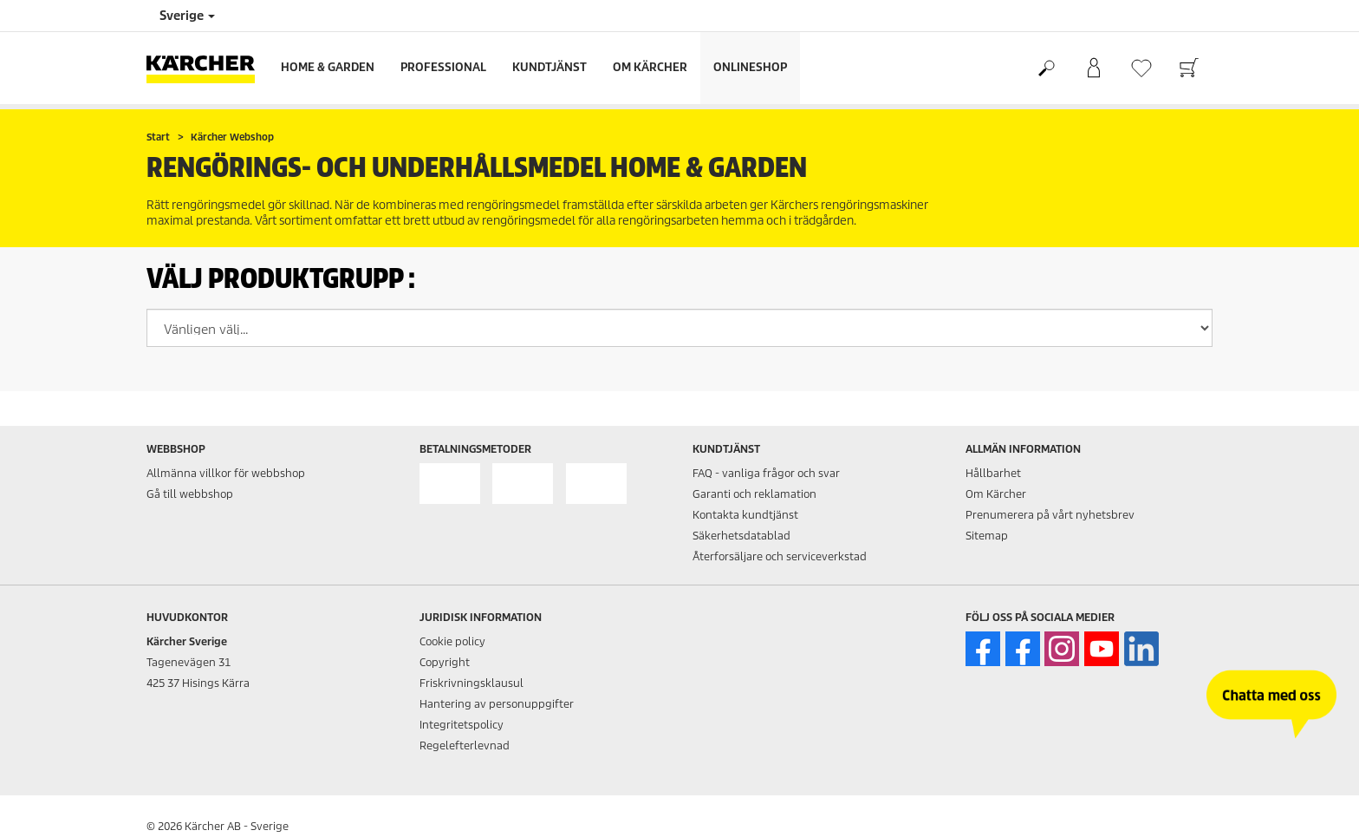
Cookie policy (452, 641)
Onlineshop (750, 67)
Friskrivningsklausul (471, 683)
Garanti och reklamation (754, 493)
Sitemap (987, 535)
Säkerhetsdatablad (741, 535)
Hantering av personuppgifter (496, 703)
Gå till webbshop (189, 493)
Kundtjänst (549, 67)
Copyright (444, 662)
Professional (443, 67)
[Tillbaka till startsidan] (207, 68)
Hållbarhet (993, 473)
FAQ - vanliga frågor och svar (766, 473)
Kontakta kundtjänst (745, 514)
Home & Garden (327, 67)
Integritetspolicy (461, 724)
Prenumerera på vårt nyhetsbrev (1050, 514)
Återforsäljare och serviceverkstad (780, 556)
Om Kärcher (650, 67)
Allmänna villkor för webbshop (225, 473)
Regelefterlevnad (464, 745)
